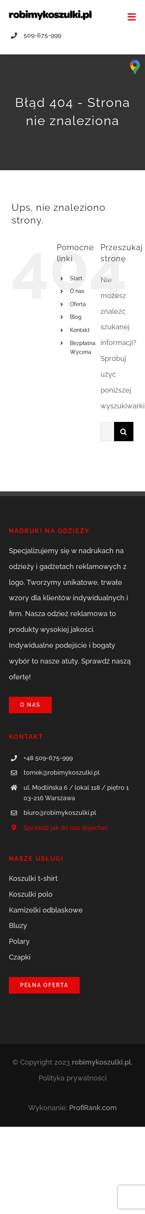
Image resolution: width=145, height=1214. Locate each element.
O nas (77, 291)
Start (76, 278)
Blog (76, 317)
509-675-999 (42, 35)
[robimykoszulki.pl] (50, 13)
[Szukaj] (123, 431)
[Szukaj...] (107, 431)
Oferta (78, 304)
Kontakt (80, 330)
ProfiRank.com (93, 1108)
